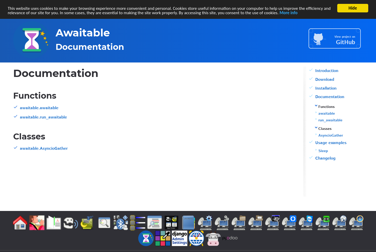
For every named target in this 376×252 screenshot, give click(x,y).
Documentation (329, 97)
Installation (325, 88)
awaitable (326, 113)
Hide (353, 8)
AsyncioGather (330, 135)
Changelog (325, 158)
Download (324, 80)
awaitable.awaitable (39, 108)
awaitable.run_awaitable (43, 117)
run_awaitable (330, 120)
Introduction (326, 71)
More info (289, 12)
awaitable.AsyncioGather (44, 149)
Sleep (323, 151)
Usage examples (331, 143)
